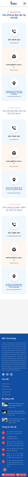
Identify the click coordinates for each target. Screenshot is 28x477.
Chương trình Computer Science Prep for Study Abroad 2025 (16, 404)
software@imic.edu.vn (14, 258)
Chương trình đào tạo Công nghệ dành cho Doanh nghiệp (16, 419)
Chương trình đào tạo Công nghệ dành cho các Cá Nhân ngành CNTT (17, 412)
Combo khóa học (6, 392)
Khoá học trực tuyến (7, 389)
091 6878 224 (14, 39)
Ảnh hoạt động (5, 386)
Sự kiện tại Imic (5, 383)
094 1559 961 (14, 136)
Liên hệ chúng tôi (6, 394)
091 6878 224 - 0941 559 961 (14, 433)
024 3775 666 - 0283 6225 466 (14, 431)
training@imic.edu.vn (14, 65)
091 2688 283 (14, 232)
